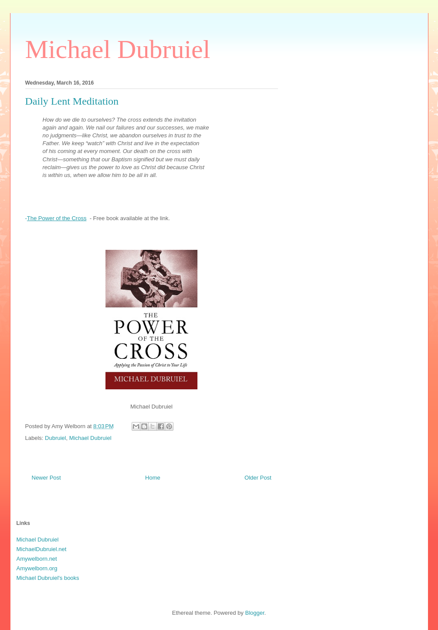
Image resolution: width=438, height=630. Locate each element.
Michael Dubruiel (118, 49)
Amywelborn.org (37, 568)
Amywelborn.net (37, 558)
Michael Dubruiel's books (48, 578)
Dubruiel (55, 438)
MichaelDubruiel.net (42, 549)
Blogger (254, 613)
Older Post (257, 477)
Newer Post (46, 477)
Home (152, 477)
